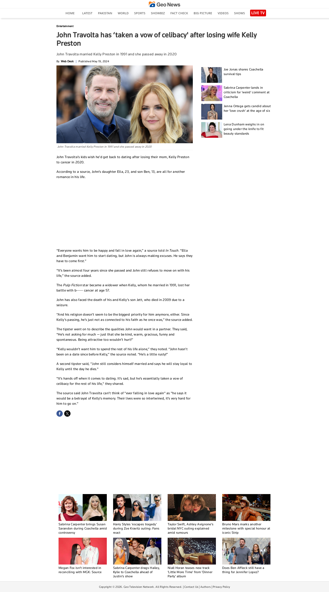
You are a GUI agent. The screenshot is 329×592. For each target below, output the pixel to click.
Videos (223, 13)
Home (69, 13)
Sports (139, 13)
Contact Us (191, 586)
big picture (203, 13)
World (123, 13)
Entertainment (64, 26)
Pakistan (105, 13)
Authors (205, 586)
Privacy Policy (221, 586)
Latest (87, 13)
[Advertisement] (124, 213)
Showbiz (158, 13)
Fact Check (179, 13)
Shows (239, 13)
